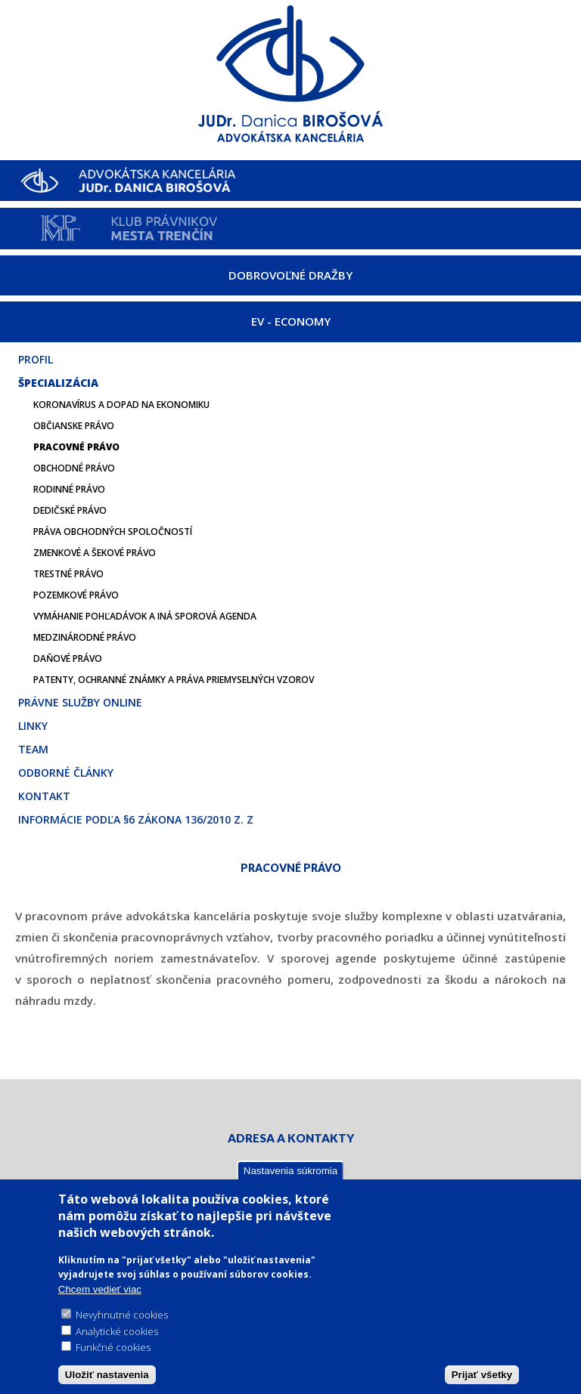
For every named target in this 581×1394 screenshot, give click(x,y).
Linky (33, 726)
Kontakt (44, 796)
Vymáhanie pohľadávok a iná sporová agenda (144, 616)
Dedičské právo (70, 510)
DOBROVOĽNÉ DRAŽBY (290, 275)
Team (33, 749)
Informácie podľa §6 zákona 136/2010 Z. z (135, 819)
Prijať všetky (482, 1376)
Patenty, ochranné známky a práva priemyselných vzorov (173, 679)
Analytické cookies (117, 1332)
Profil (35, 359)
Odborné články (65, 772)
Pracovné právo (76, 446)
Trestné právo (68, 573)
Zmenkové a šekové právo (94, 552)
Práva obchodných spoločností (112, 531)
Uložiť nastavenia (107, 1376)
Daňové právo (67, 658)
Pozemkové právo (76, 595)
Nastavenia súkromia (290, 1171)
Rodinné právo (69, 489)
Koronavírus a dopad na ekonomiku (121, 404)
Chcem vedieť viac (99, 1290)
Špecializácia (58, 383)
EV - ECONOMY (291, 321)
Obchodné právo (74, 468)
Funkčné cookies (113, 1348)
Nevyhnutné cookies (122, 1316)
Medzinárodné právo (84, 637)
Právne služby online (80, 702)
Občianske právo (73, 425)
